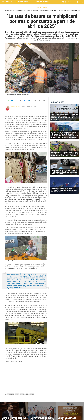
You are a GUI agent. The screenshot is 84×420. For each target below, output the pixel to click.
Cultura (39, 11)
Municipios (19, 11)
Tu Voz (50, 11)
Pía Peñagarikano (16, 106)
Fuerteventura (42, 8)
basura (16, 394)
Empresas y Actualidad (66, 11)
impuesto (32, 394)
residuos (22, 394)
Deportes (45, 11)
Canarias (27, 11)
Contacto (77, 11)
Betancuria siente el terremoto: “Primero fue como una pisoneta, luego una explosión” (63, 190)
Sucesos (34, 11)
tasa (27, 394)
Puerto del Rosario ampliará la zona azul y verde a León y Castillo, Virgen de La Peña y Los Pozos (64, 172)
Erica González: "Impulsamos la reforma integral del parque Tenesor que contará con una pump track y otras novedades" (64, 153)
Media (55, 11)
